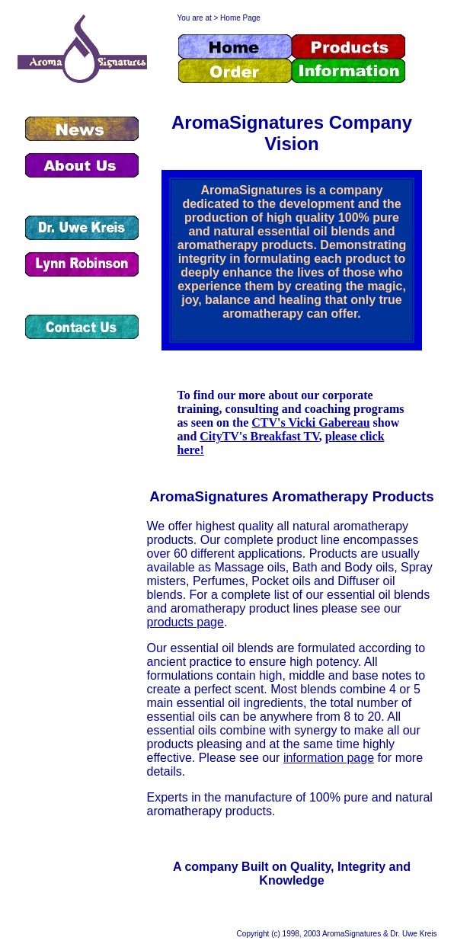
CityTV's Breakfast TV (259, 436)
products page (185, 622)
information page (328, 757)
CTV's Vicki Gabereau (310, 422)
